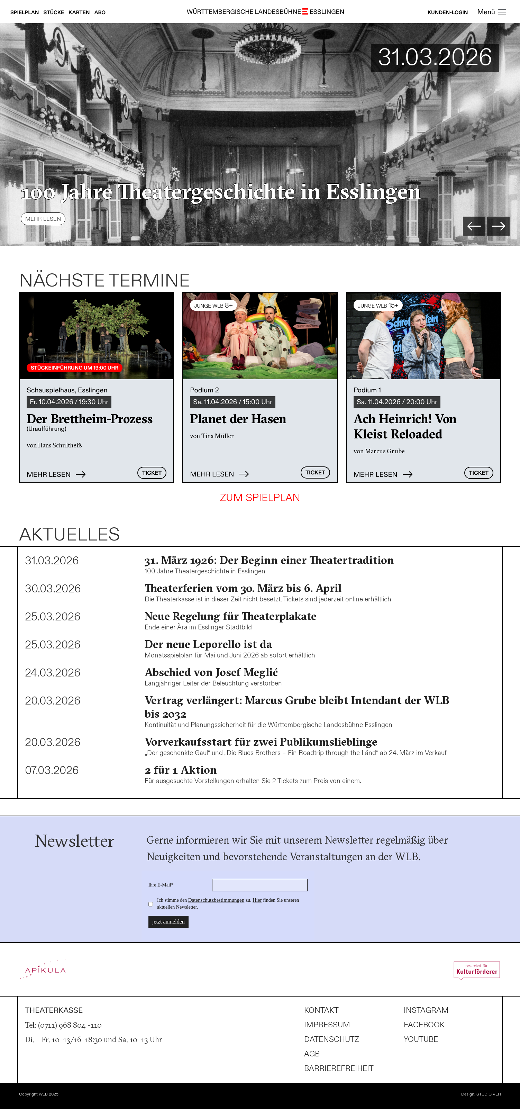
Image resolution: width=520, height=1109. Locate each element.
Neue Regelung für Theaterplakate (231, 616)
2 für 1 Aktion (181, 769)
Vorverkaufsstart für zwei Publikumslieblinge (261, 741)
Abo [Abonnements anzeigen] (100, 12)
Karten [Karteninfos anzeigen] (80, 12)
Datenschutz (331, 1040)
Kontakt (321, 1011)
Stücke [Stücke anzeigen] (54, 12)
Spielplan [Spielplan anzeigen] (25, 12)
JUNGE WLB (213, 305)
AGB (312, 1054)
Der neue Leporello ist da (208, 644)
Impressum (327, 1025)
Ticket (152, 473)
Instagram (426, 1011)
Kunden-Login (448, 12)
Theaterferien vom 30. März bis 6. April (243, 588)
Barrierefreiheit (339, 1069)
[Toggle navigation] (492, 13)
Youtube (421, 1040)
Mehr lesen (43, 219)
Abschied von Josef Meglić (211, 672)
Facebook (424, 1025)
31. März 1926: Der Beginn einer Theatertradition (269, 560)
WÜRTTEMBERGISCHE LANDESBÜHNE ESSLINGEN (266, 12)
